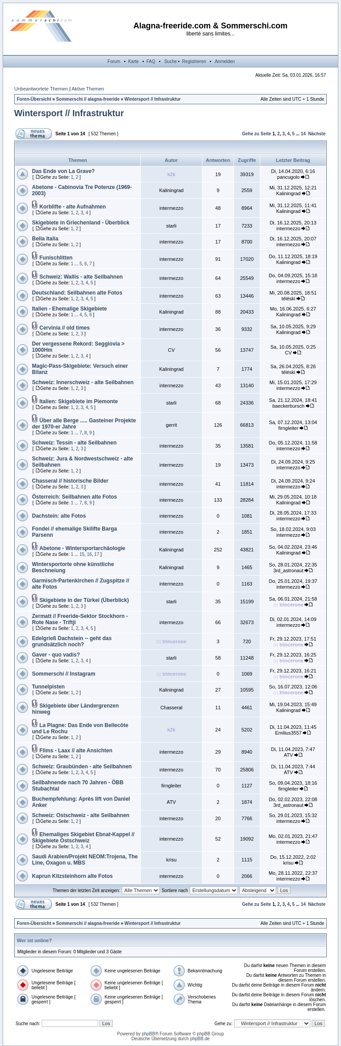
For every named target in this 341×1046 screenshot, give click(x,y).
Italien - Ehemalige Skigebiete (69, 309)
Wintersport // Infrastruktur (152, 99)
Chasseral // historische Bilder (70, 481)
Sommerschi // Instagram (63, 674)
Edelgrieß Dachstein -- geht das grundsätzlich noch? (71, 641)
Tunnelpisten (48, 687)
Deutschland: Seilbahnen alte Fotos (77, 293)
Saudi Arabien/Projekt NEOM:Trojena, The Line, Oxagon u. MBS (85, 859)
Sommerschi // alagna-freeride (87, 99)
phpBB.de (200, 1038)
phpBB (148, 1033)
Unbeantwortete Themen (41, 88)
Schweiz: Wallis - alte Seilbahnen (81, 277)
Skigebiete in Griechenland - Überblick (80, 223)
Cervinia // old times (65, 328)
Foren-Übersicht (34, 99)
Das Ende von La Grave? (63, 171)
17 (96, 554)
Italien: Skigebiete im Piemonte (79, 401)
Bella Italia (45, 239)
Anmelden (225, 61)
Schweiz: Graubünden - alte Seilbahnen (82, 766)
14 (303, 133)
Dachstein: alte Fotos (59, 516)
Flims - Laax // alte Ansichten (76, 750)
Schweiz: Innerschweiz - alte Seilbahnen (83, 382)
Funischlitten (56, 258)
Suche (170, 61)
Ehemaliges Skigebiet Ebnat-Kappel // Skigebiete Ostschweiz (83, 837)
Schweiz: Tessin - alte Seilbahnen (74, 443)
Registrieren (194, 61)
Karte (133, 61)
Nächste (316, 133)
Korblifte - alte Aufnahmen (73, 207)
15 (81, 554)
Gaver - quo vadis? (56, 655)
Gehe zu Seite (256, 133)
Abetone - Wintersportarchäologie (82, 548)
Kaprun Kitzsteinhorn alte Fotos (72, 876)
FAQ (151, 61)
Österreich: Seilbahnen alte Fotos (74, 497)
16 (89, 554)
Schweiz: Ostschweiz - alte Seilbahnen (80, 815)
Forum (113, 61)
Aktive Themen (87, 88)
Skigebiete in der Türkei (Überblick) (84, 600)
